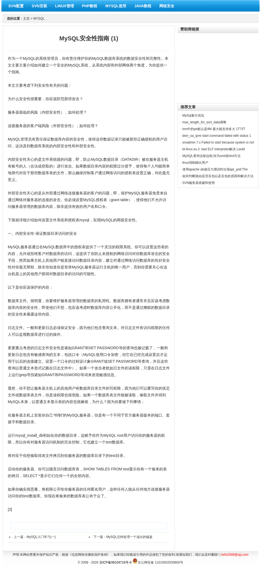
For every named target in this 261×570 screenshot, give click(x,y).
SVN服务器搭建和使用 (198, 183)
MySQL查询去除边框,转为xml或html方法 (211, 156)
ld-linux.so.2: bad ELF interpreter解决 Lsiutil (213, 149)
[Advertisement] (218, 66)
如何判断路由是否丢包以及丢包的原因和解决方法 (217, 176)
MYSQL (39, 18)
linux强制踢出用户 (195, 163)
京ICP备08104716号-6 (115, 562)
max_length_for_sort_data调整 (204, 122)
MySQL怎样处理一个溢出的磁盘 (129, 537)
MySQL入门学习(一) (41, 537)
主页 (26, 18)
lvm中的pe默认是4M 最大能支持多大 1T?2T (213, 129)
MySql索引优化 (193, 115)
